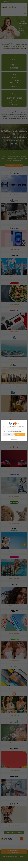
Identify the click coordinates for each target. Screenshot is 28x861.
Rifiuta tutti (8, 434)
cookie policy (5, 430)
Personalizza (14, 439)
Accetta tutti (19, 434)
